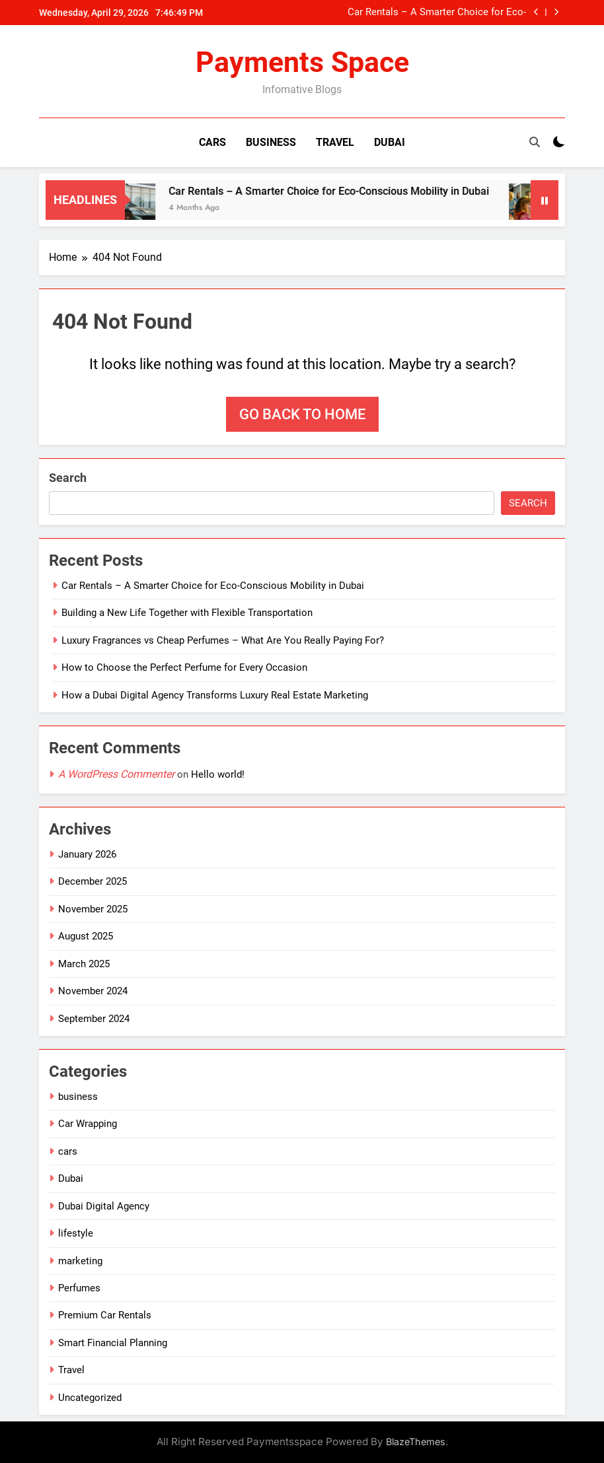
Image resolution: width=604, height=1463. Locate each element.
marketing (80, 1261)
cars (67, 1151)
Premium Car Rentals (104, 1315)
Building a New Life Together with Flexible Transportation (187, 613)
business (78, 1097)
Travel (335, 142)
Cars (212, 142)
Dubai (389, 142)
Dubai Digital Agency (103, 1206)
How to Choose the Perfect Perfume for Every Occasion (184, 667)
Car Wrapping (87, 1124)
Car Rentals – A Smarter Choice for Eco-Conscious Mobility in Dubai (437, 12)
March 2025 (84, 964)
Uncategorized (90, 1398)
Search (68, 478)
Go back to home (302, 414)
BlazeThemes (415, 1441)
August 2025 (85, 936)
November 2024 (93, 991)
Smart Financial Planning (112, 1343)
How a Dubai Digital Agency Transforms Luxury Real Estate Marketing (214, 695)
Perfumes (79, 1288)
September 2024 (94, 1019)
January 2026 (87, 854)
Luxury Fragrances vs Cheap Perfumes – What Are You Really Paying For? (222, 640)
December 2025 (92, 881)
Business (271, 142)
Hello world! (218, 774)
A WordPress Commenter (116, 774)
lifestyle (75, 1233)
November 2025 (93, 909)
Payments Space (302, 62)
